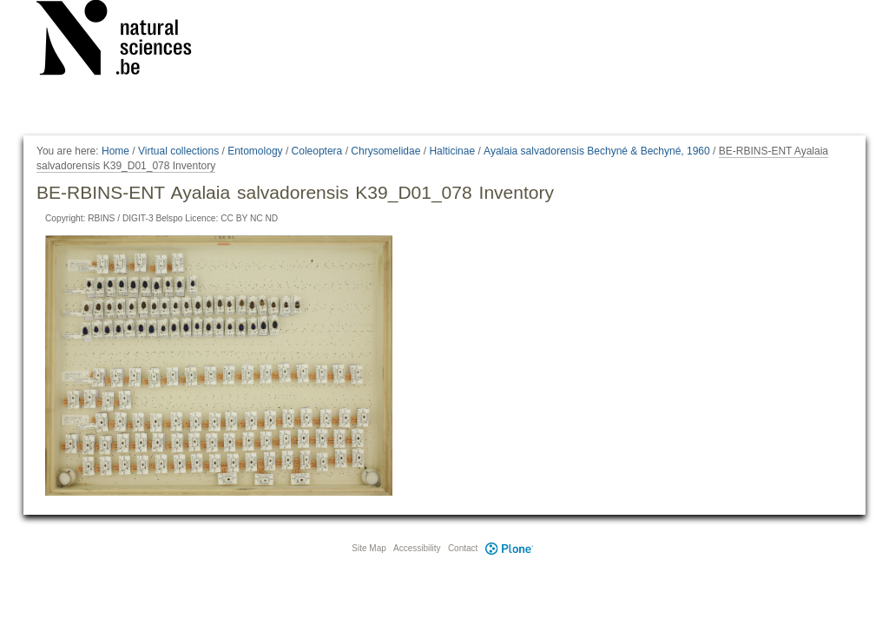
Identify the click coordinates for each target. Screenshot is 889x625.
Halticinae (452, 151)
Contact (462, 548)
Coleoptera (317, 151)
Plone (508, 548)
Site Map (368, 548)
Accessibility (416, 548)
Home (115, 151)
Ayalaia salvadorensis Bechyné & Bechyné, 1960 (597, 151)
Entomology (254, 151)
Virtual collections (178, 151)
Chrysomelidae (385, 151)
